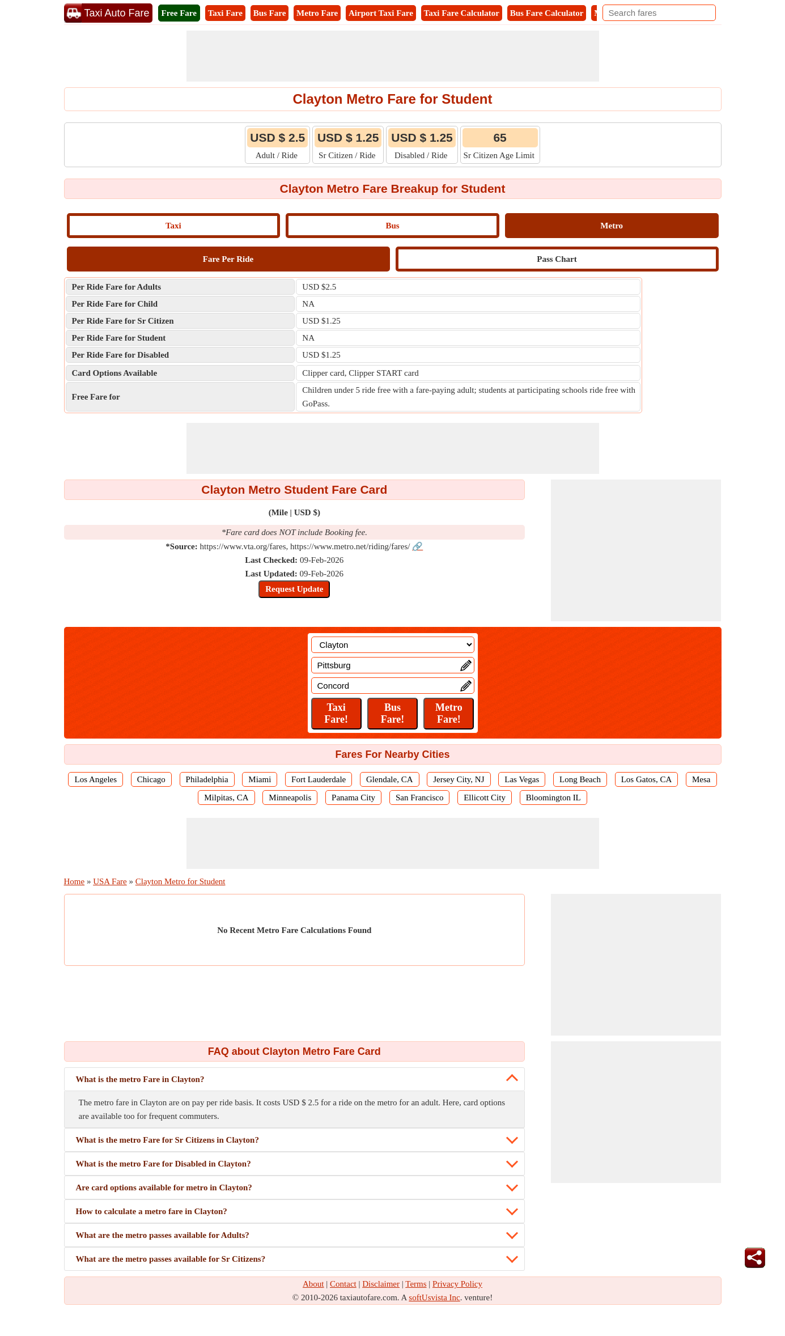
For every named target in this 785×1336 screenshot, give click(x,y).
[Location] (392, 645)
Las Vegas (521, 779)
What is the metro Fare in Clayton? (140, 1079)
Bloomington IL (553, 797)
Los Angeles (95, 779)
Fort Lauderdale (318, 779)
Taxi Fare (225, 13)
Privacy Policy (457, 1283)
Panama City (353, 797)
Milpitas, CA (226, 797)
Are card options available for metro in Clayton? (164, 1187)
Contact (343, 1283)
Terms (415, 1283)
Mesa (701, 779)
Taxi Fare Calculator (461, 13)
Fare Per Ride (228, 259)
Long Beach (580, 779)
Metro (611, 225)
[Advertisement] (392, 56)
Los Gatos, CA (646, 779)
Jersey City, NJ (458, 779)
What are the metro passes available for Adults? (162, 1235)
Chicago (151, 779)
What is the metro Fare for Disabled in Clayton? (163, 1163)
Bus (392, 225)
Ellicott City (485, 797)
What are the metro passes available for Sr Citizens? (171, 1258)
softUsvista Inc (434, 1297)
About (313, 1283)
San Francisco (420, 797)
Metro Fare (317, 13)
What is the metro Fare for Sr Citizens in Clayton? (167, 1139)
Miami (259, 779)
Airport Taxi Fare (381, 13)
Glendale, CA (389, 779)
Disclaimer (381, 1283)
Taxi (173, 225)
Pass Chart (556, 259)
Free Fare (179, 13)
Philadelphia (207, 779)
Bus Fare (269, 13)
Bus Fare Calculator (547, 13)
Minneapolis (290, 797)
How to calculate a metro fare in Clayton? (151, 1211)
